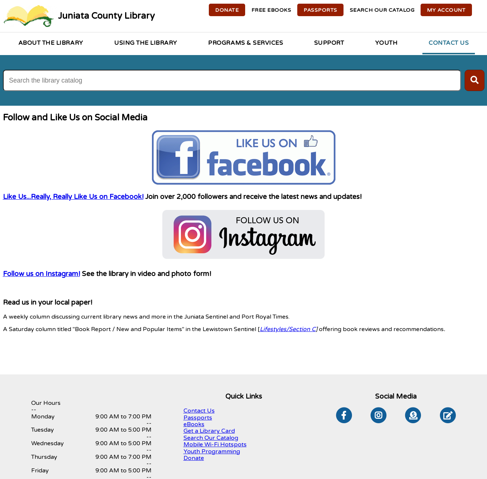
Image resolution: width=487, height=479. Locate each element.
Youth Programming (211, 451)
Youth (386, 43)
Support (329, 43)
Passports (197, 417)
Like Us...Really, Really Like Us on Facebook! (73, 197)
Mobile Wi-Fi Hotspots (215, 444)
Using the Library (145, 43)
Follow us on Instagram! (41, 274)
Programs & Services (245, 43)
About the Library (50, 43)
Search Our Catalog (210, 438)
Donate (193, 458)
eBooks (193, 424)
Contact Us (449, 43)
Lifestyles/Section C (288, 329)
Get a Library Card (209, 431)
